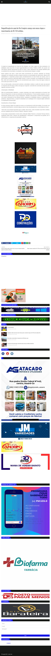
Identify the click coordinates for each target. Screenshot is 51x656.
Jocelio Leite (10, 654)
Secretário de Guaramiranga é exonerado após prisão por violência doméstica (20, 343)
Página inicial (3, 25)
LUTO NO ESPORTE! (10, 327)
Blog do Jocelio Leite (6, 33)
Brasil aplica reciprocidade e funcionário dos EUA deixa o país (17, 338)
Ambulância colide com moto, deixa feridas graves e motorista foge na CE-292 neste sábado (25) (23, 332)
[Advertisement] (25, 13)
